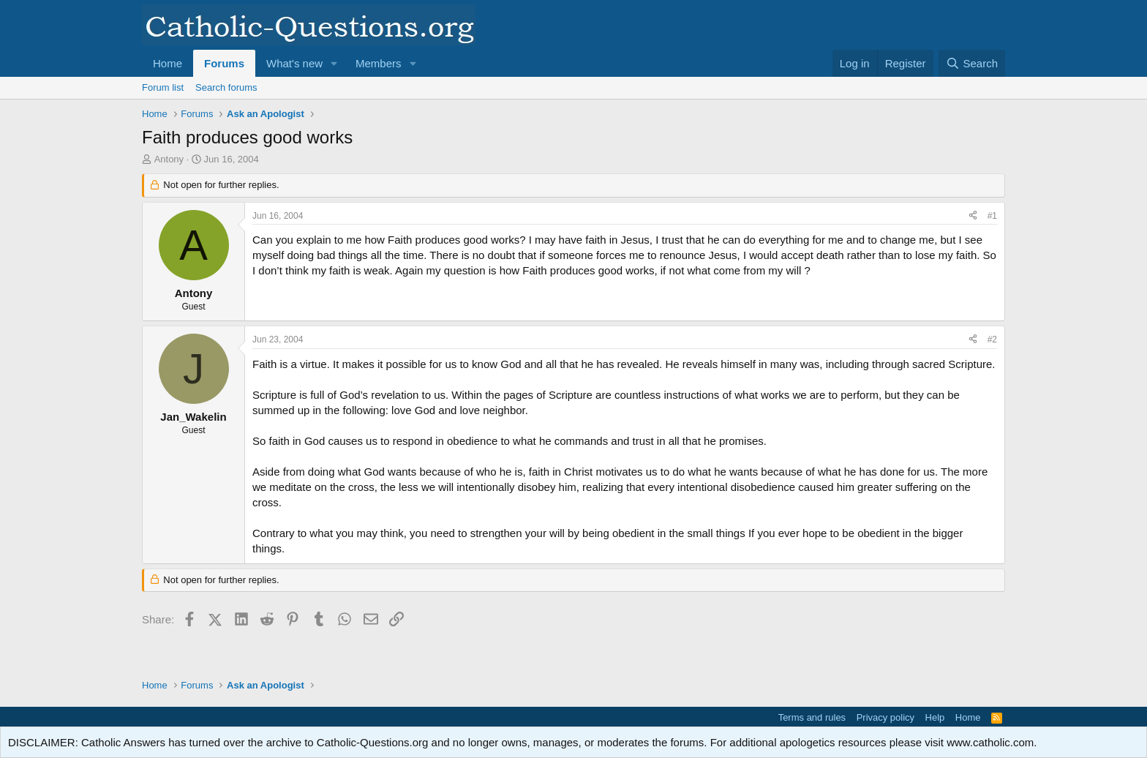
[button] (334, 63)
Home (167, 63)
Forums (224, 63)
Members (379, 63)
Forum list (163, 87)
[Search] (972, 63)
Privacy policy (885, 717)
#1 (992, 216)
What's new (294, 63)
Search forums (226, 87)
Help (935, 717)
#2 (992, 339)
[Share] (972, 216)
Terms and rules (812, 717)
